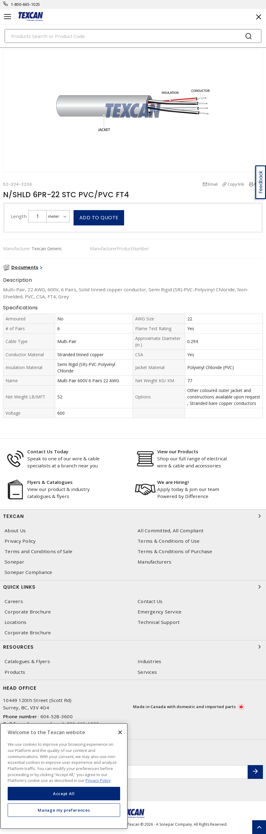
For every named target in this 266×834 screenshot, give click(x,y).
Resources (133, 646)
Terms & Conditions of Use (169, 541)
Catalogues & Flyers (27, 661)
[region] (64, 776)
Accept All (64, 793)
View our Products (177, 451)
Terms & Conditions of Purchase (175, 551)
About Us (15, 531)
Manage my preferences (64, 810)
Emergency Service (159, 612)
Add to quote (99, 217)
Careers (14, 601)
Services (147, 672)
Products (15, 672)
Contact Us (150, 601)
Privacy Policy (20, 541)
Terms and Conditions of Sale (38, 551)
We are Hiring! (173, 482)
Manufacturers (154, 562)
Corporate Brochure (28, 612)
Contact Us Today (47, 451)
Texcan (133, 516)
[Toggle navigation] (7, 17)
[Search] (133, 36)
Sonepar (14, 562)
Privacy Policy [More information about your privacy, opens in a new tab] (98, 780)
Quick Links (133, 586)
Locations (15, 622)
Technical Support (159, 622)
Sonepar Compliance (28, 572)
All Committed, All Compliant (170, 531)
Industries (150, 661)
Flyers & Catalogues (50, 482)
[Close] (120, 732)
